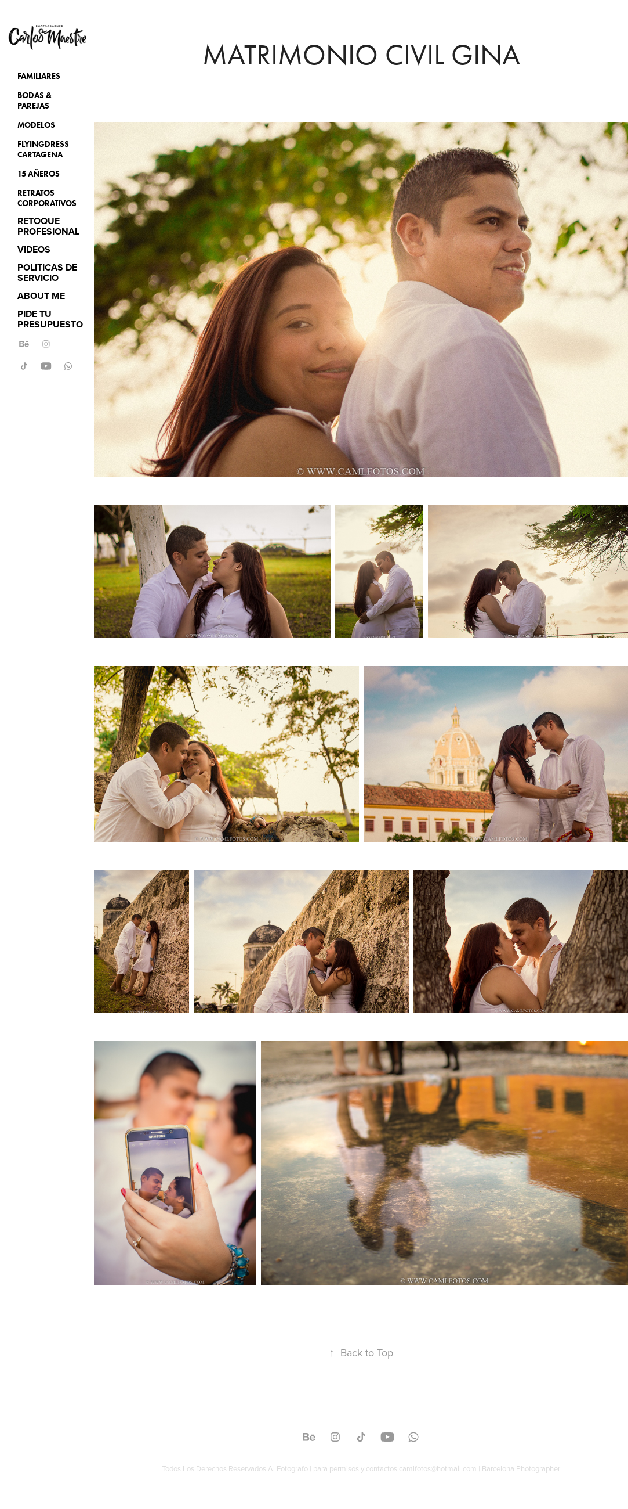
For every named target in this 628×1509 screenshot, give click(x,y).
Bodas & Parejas (34, 101)
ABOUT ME (41, 295)
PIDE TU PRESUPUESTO (50, 319)
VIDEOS (33, 249)
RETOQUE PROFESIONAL (48, 226)
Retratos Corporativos (47, 198)
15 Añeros (38, 174)
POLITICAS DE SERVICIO (47, 272)
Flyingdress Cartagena (43, 149)
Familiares (38, 76)
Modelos (36, 125)
